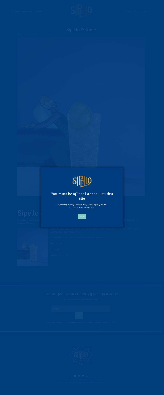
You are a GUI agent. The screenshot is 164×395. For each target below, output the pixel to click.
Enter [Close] (82, 216)
